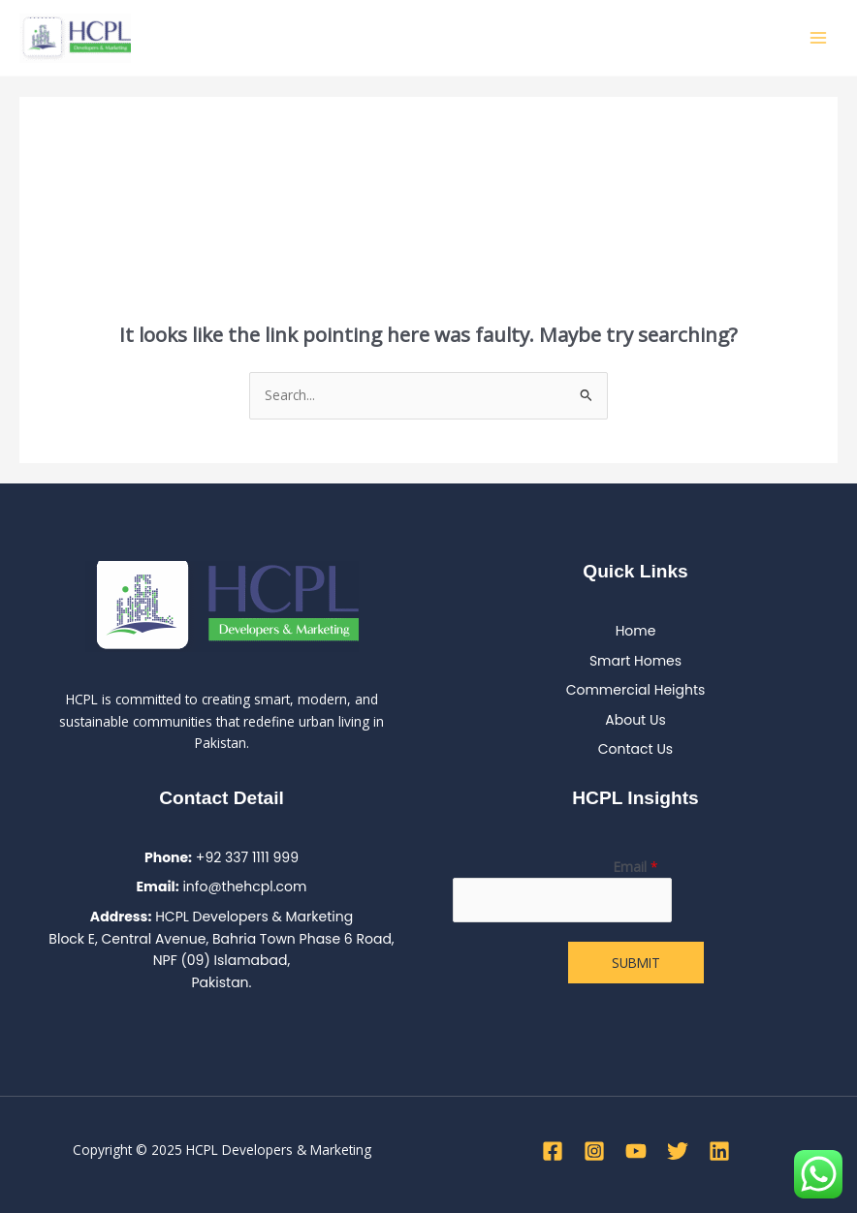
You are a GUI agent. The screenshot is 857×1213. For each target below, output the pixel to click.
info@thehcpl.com (244, 886)
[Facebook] (552, 1151)
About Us (635, 720)
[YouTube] (636, 1151)
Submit (636, 962)
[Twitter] (677, 1151)
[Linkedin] (719, 1151)
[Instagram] (594, 1151)
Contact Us (635, 749)
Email (636, 866)
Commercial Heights (636, 690)
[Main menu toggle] (819, 38)
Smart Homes (635, 660)
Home (636, 630)
